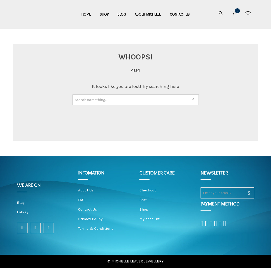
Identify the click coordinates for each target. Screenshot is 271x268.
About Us (86, 190)
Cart (143, 199)
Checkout (147, 190)
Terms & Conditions (95, 228)
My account (149, 219)
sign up (246, 193)
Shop (143, 209)
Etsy (20, 202)
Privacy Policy (90, 219)
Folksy (22, 212)
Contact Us (87, 209)
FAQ (81, 199)
